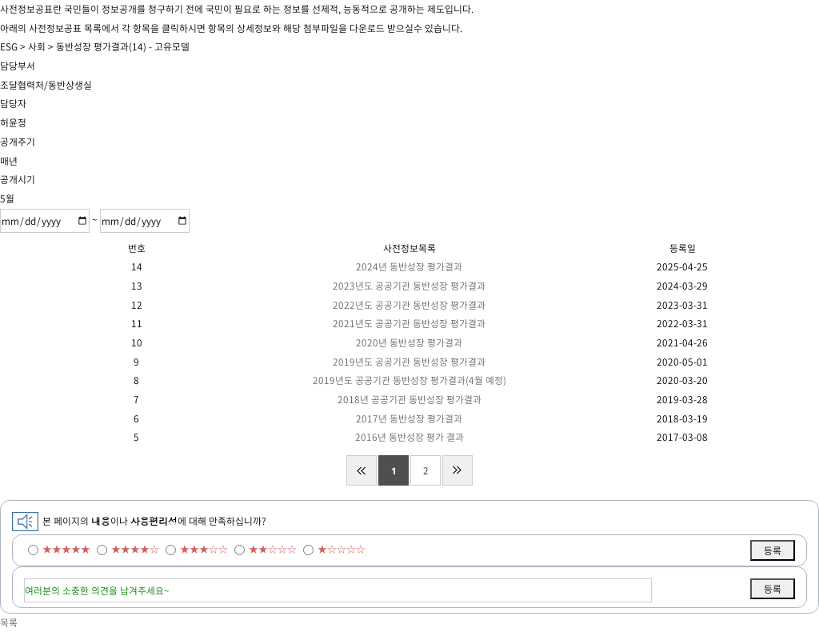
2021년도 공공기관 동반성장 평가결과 (409, 323)
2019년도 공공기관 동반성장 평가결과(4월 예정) (409, 380)
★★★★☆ (135, 549)
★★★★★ (66, 549)
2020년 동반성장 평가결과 (409, 342)
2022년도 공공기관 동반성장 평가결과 (409, 305)
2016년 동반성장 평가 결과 (409, 437)
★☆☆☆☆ (342, 549)
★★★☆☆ (204, 549)
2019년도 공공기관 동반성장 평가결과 (409, 361)
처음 (361, 470)
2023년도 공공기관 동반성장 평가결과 (409, 285)
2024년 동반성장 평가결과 (409, 266)
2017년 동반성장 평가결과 (409, 418)
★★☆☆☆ (273, 549)
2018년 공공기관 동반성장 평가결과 (409, 399)
